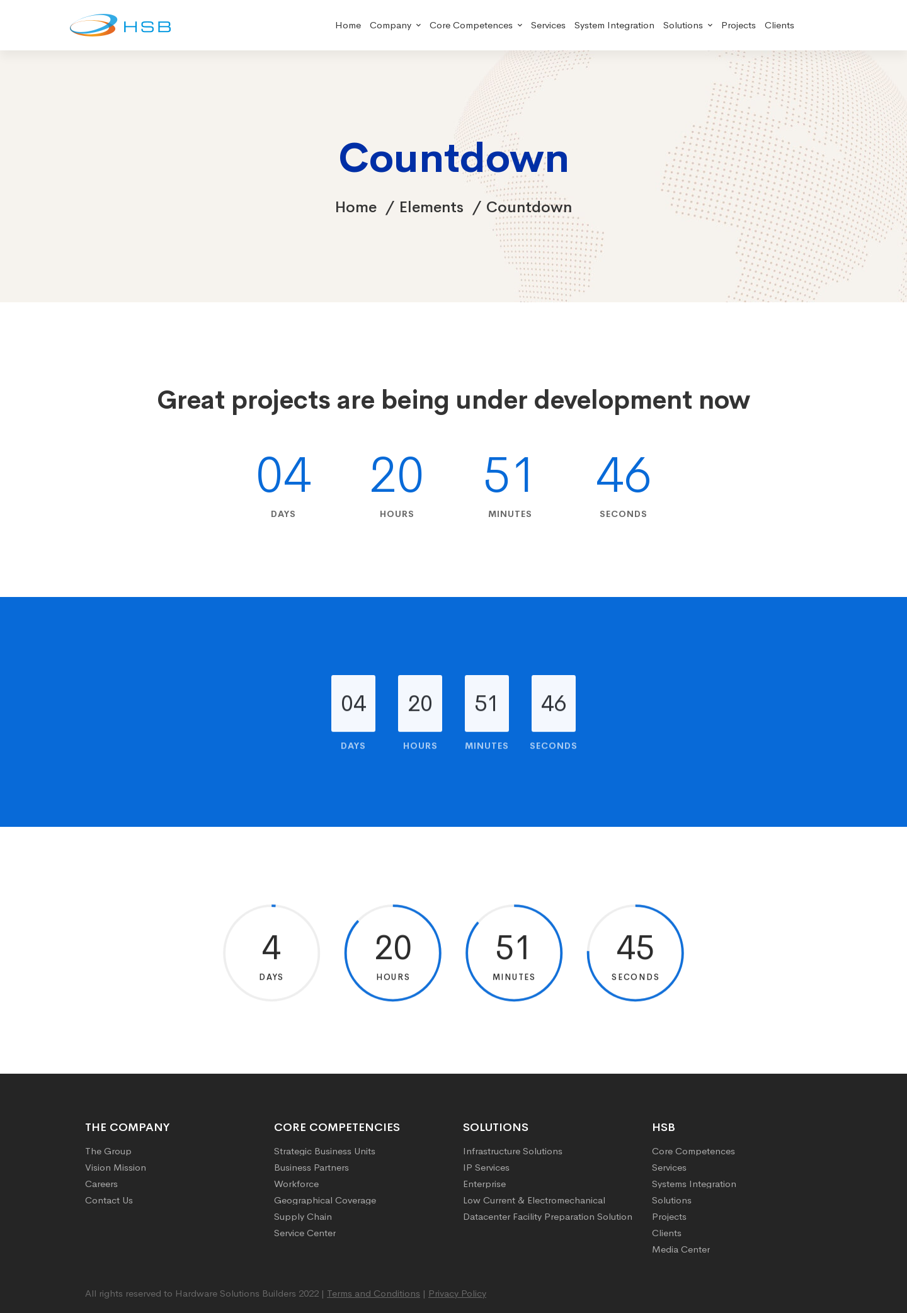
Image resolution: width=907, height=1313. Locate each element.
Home (356, 207)
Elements (431, 207)
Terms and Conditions (373, 1293)
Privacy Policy (457, 1293)
